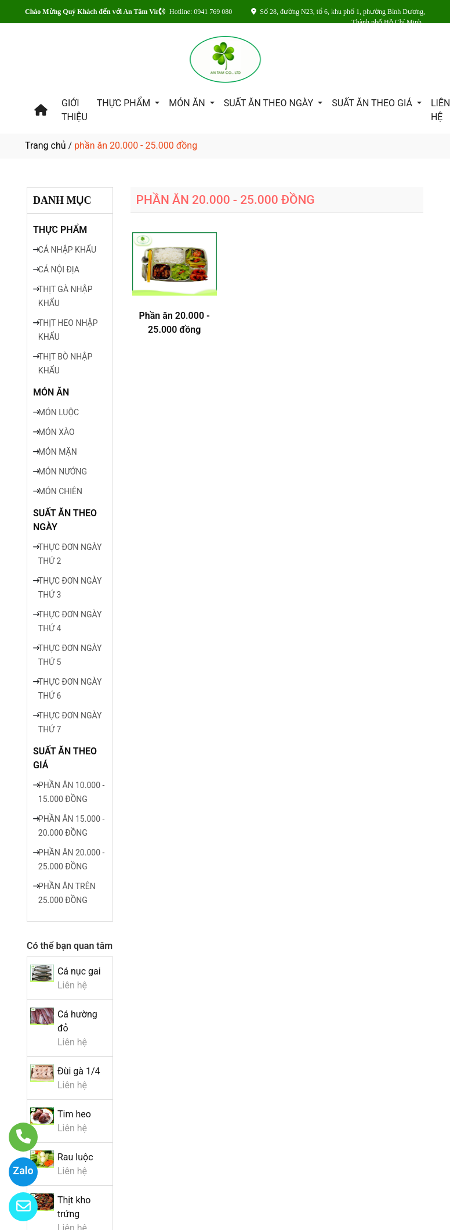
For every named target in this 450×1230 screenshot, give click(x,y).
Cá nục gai (79, 971)
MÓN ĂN (188, 103)
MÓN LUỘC (58, 412)
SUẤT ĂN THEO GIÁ (373, 103)
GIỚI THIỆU (74, 110)
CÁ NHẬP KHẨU (67, 249)
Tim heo (74, 1114)
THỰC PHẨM (125, 103)
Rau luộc (75, 1157)
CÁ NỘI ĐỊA (58, 269)
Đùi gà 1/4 (78, 1071)
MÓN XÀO (56, 432)
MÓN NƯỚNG (62, 471)
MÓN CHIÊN (60, 491)
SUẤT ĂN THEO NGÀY (269, 103)
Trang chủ (45, 145)
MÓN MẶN (57, 451)
